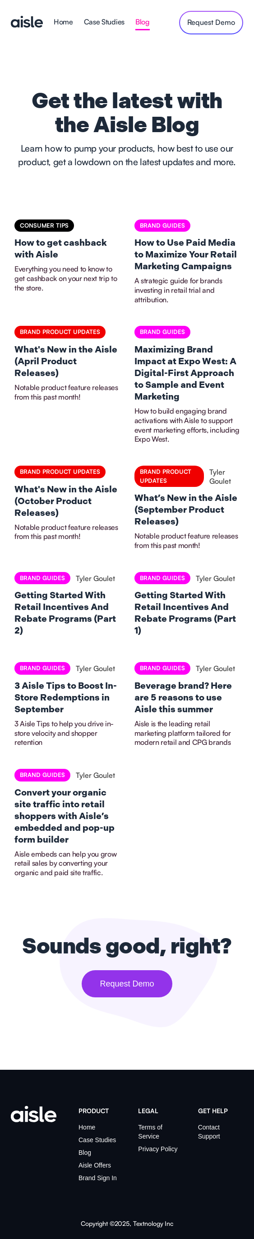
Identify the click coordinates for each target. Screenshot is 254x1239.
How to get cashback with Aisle (60, 249)
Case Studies (104, 21)
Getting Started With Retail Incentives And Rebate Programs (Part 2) (65, 613)
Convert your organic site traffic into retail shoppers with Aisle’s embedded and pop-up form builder (64, 816)
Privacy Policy (157, 1149)
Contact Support (209, 1132)
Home (63, 21)
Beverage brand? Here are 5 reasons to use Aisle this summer (183, 698)
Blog (142, 21)
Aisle (27, 23)
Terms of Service (150, 1132)
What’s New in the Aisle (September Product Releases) (185, 510)
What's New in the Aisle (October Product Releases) (65, 501)
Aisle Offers (95, 1165)
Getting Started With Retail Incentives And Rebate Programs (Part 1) (185, 613)
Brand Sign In (98, 1178)
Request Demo (127, 983)
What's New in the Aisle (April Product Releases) (65, 361)
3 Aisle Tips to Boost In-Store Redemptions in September (65, 698)
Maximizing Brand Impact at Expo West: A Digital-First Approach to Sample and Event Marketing (185, 373)
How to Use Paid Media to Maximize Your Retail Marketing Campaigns (185, 255)
